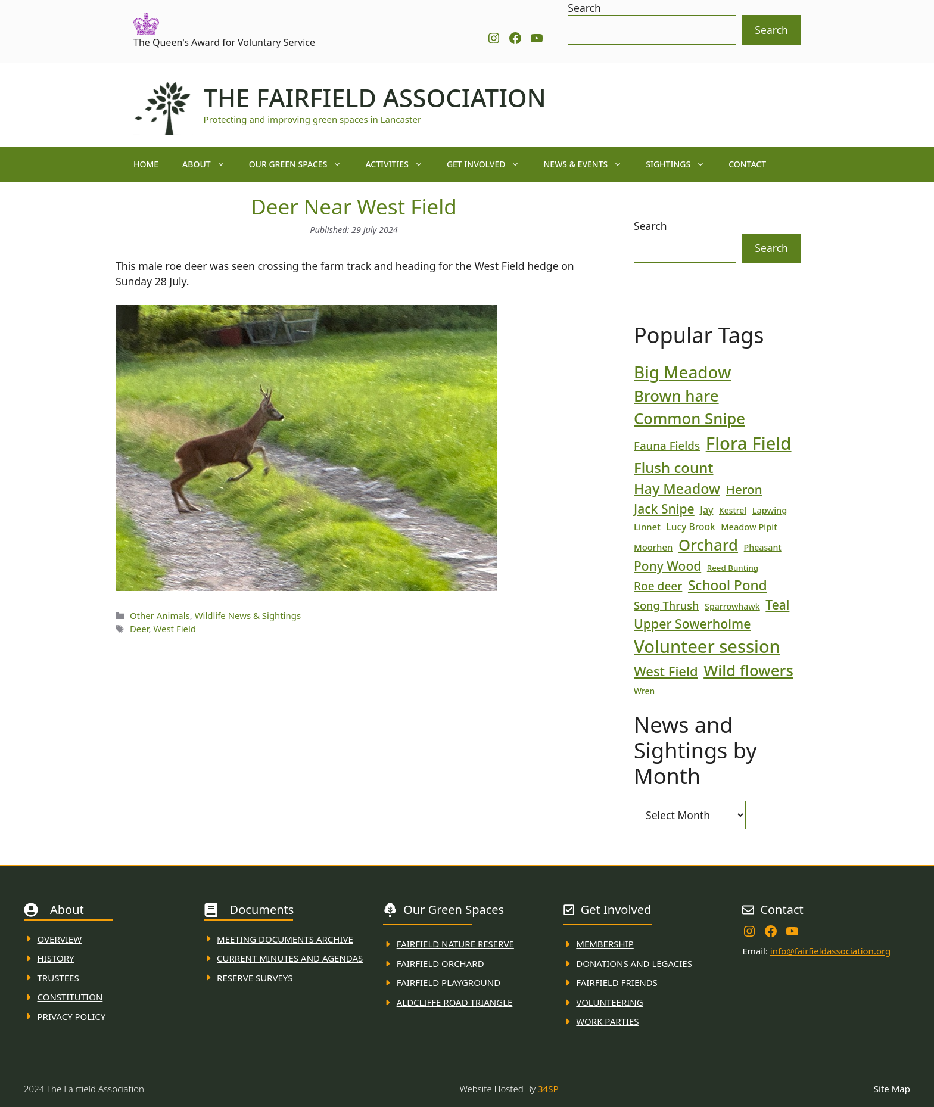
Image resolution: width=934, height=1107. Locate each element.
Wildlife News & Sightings (248, 615)
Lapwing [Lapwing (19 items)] (769, 510)
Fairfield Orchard (440, 963)
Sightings (681, 164)
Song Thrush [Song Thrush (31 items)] (666, 605)
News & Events (588, 164)
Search (584, 8)
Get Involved (489, 164)
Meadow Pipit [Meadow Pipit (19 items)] (749, 527)
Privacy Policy (72, 1016)
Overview (60, 939)
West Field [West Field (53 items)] (666, 671)
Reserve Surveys (254, 978)
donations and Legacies (634, 963)
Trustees (58, 978)
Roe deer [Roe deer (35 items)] (658, 586)
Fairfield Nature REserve (455, 944)
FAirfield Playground (449, 982)
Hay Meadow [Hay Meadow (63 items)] (677, 488)
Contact (747, 164)
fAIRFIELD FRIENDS (617, 982)
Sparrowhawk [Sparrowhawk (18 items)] (732, 606)
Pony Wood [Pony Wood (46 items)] (667, 566)
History (56, 958)
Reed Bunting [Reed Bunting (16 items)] (732, 567)
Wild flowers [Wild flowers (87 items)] (748, 670)
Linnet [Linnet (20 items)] (647, 527)
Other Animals (160, 615)
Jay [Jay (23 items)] (706, 510)
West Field (174, 629)
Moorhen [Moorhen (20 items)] (653, 547)
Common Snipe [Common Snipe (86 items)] (689, 418)
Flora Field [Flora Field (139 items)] (749, 443)
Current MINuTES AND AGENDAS (290, 958)
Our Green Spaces (301, 164)
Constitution (70, 997)
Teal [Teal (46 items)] (777, 604)
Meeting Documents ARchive (285, 939)
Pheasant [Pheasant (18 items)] (763, 547)
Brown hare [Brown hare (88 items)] (676, 395)
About (209, 164)
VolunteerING (609, 1002)
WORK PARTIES (607, 1021)
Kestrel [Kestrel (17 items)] (732, 510)
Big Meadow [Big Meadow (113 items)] (682, 371)
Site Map (892, 1088)
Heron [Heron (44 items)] (744, 489)
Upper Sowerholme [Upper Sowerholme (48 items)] (692, 623)
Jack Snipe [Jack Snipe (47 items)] (664, 508)
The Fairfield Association (375, 97)
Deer (139, 629)
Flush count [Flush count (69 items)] (674, 467)
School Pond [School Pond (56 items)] (727, 585)
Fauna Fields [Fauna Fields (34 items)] (667, 445)
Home (145, 164)
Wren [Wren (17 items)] (644, 690)
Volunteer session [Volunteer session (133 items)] (707, 646)
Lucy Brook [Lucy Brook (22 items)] (690, 526)
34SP (548, 1088)
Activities (400, 164)
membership (604, 944)
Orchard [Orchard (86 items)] (708, 544)
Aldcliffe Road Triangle (455, 1002)
